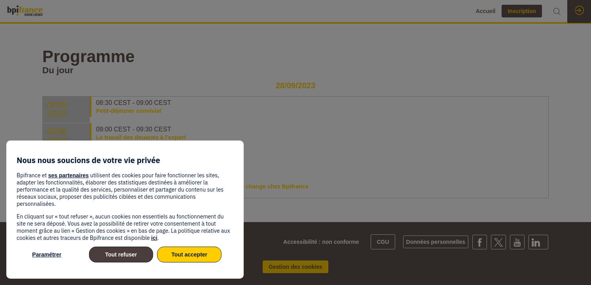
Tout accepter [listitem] (189, 254)
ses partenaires (68, 175)
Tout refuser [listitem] (121, 254)
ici (154, 238)
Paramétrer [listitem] (46, 254)
